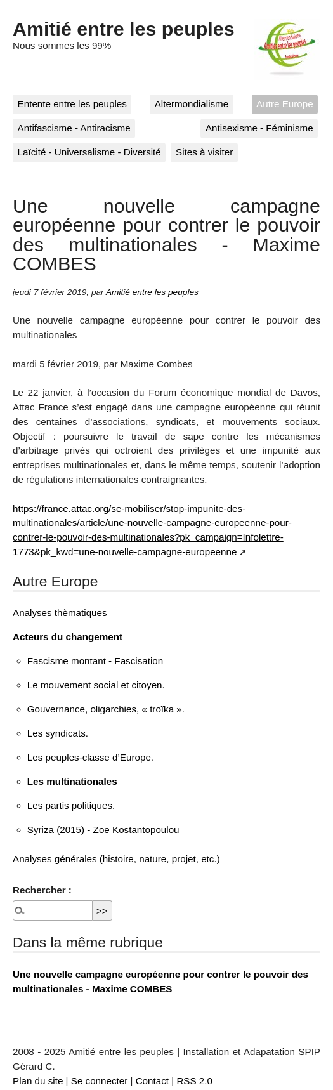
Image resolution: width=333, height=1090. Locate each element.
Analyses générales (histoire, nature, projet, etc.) (116, 858)
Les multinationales (72, 781)
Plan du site (38, 1080)
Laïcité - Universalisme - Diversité (89, 152)
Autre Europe (284, 103)
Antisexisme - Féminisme (259, 127)
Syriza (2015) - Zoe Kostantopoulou (103, 829)
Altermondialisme (191, 103)
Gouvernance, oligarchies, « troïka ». (106, 709)
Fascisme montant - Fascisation (95, 660)
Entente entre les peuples (72, 103)
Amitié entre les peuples (124, 28)
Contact (152, 1080)
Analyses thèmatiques (60, 612)
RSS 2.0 (194, 1080)
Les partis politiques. (71, 805)
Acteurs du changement (67, 636)
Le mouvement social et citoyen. (96, 685)
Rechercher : (42, 889)
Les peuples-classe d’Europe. (90, 757)
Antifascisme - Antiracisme (74, 127)
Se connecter (99, 1080)
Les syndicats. (57, 733)
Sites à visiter (204, 152)
